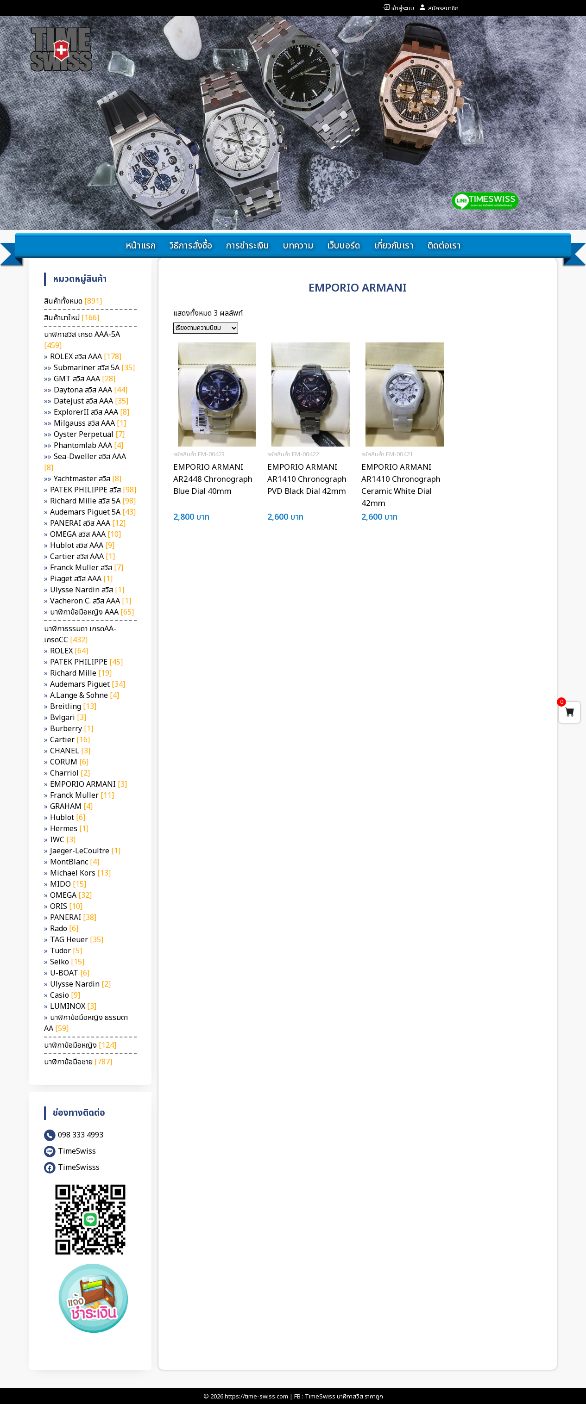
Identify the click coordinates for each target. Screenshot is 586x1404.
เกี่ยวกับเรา (394, 246)
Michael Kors (80, 873)
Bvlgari (68, 717)
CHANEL (70, 751)
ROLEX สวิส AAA (85, 356)
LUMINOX (73, 1006)
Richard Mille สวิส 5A (93, 501)
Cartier (70, 739)
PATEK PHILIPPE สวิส (93, 490)
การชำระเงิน (247, 246)
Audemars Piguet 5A (93, 512)
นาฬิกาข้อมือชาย (78, 1062)
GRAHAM (71, 806)
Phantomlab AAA (88, 445)
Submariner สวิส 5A (94, 367)
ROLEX (69, 651)
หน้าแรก (141, 246)
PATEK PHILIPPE (86, 662)
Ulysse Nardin (80, 984)
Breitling (73, 706)
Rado (64, 928)
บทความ (298, 246)
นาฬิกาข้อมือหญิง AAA (92, 612)
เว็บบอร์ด (343, 246)
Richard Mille (81, 673)
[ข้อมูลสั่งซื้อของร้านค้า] (205, 328)
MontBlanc (74, 862)
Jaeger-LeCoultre (85, 851)
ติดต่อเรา (444, 246)
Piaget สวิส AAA (81, 578)
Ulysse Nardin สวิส (87, 590)
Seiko (67, 962)
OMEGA (71, 895)
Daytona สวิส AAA (90, 390)
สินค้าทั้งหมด (73, 301)
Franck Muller (82, 795)
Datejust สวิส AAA (91, 401)
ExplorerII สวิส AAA (91, 412)
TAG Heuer (76, 939)
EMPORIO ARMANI (88, 784)
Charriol (70, 773)
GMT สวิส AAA (84, 379)
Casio (65, 995)
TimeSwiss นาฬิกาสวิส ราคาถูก (344, 1396)
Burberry (71, 728)
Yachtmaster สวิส (87, 479)
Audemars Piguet (87, 684)
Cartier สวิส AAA (82, 556)
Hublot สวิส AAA (82, 545)
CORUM (69, 762)
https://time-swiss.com (256, 1396)
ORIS (66, 906)
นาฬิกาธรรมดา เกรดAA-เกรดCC (80, 634)
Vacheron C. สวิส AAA (90, 601)
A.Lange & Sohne (84, 695)
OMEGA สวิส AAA (85, 534)
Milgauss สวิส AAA (90, 423)
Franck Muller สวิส (86, 567)
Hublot (67, 817)
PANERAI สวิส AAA (88, 523)
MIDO (68, 884)
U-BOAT (69, 973)
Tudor (66, 951)
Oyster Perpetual (89, 434)
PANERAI (73, 917)
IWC (63, 839)
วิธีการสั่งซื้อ (191, 246)
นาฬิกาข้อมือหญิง (80, 1045)
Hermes (69, 828)
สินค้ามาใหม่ (71, 317)
